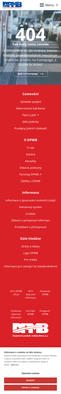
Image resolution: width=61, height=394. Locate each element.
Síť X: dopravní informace (30, 294)
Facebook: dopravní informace (16, 314)
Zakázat (30, 380)
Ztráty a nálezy (30, 246)
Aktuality (30, 161)
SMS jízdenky (30, 122)
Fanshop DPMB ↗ (30, 174)
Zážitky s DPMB (30, 181)
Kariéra (30, 154)
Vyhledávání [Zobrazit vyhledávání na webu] (57, 5)
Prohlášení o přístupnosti (30, 227)
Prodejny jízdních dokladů (30, 128)
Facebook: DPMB (45, 293)
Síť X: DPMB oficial (16, 293)
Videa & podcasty (31, 168)
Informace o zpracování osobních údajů (30, 200)
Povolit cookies (30, 387)
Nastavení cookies (30, 373)
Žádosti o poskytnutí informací (30, 220)
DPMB (31, 330)
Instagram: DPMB (45, 312)
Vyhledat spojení (30, 102)
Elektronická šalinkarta (30, 108)
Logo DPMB (30, 253)
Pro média (30, 259)
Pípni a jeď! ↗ (30, 115)
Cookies (30, 214)
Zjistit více (15, 365)
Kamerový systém (30, 207)
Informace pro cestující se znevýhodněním (30, 266)
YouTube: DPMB (30, 312)
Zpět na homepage (28, 73)
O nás (30, 148)
